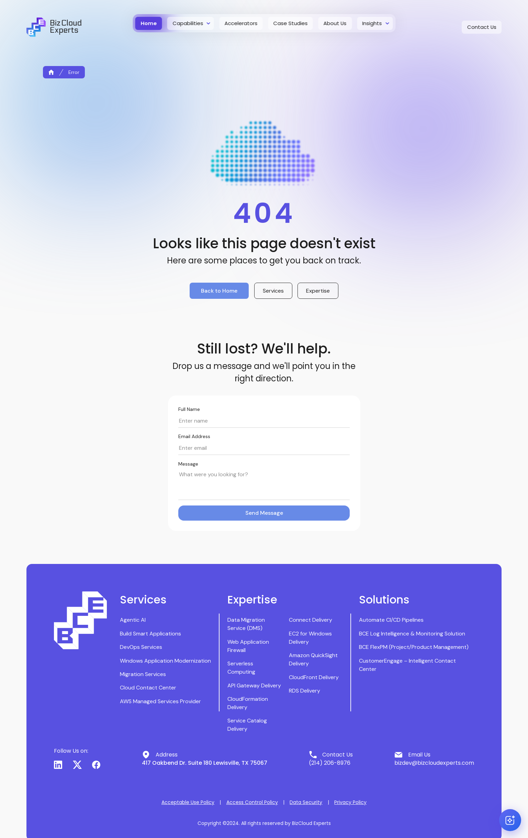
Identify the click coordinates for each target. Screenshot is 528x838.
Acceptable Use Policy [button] (187, 802)
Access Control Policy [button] (252, 802)
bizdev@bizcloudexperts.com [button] (434, 763)
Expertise (318, 290)
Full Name (189, 409)
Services (273, 290)
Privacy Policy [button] (350, 802)
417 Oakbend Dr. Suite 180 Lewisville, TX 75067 (204, 763)
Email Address (194, 436)
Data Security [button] (306, 802)
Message (188, 464)
